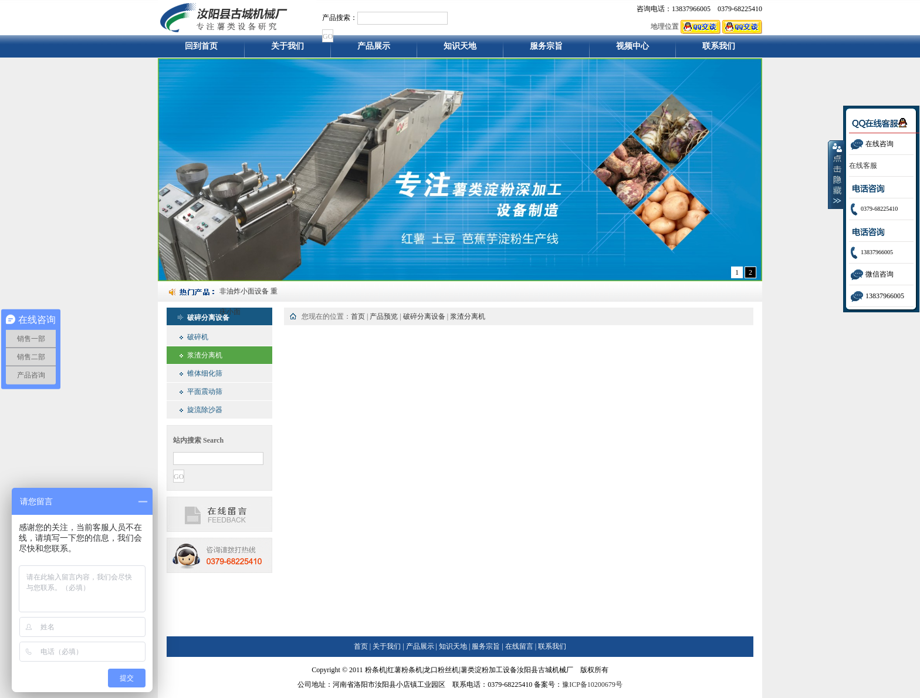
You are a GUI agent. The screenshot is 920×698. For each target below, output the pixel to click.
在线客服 (863, 165)
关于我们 (287, 50)
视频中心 (632, 50)
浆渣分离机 (204, 355)
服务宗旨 (546, 50)
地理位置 (665, 26)
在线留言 (519, 646)
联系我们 (719, 50)
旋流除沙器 (204, 410)
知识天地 (460, 50)
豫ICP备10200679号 (592, 684)
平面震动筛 (204, 391)
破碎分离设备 (424, 316)
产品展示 (373, 50)
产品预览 (384, 316)
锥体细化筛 (204, 373)
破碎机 (197, 337)
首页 (358, 316)
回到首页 (201, 50)
